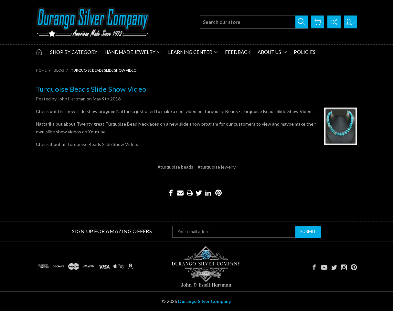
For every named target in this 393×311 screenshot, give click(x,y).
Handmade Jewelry (132, 52)
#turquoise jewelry (217, 167)
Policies (304, 52)
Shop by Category (73, 52)
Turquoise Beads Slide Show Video (91, 89)
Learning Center (193, 52)
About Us (272, 52)
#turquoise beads (175, 167)
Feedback (237, 52)
